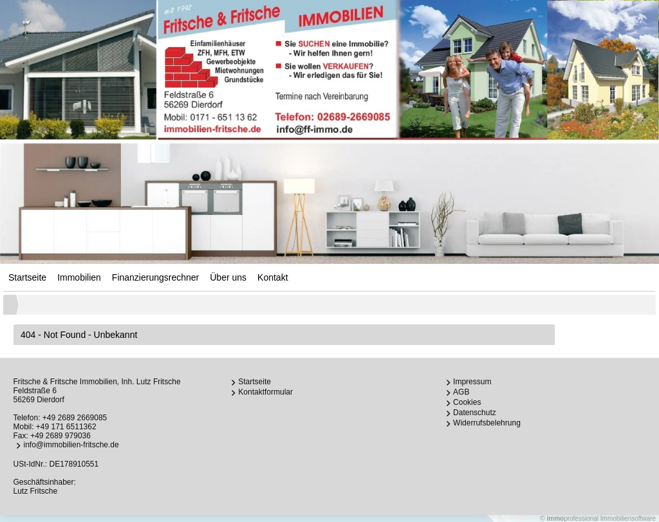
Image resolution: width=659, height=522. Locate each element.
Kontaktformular (265, 391)
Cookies (467, 402)
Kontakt (272, 277)
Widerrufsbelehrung (487, 422)
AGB (461, 391)
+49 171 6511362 (66, 426)
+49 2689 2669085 (74, 417)
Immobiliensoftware (628, 518)
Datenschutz (474, 412)
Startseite (27, 277)
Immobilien (79, 277)
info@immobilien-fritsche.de (70, 444)
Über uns (228, 277)
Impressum (472, 381)
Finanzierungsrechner (155, 277)
